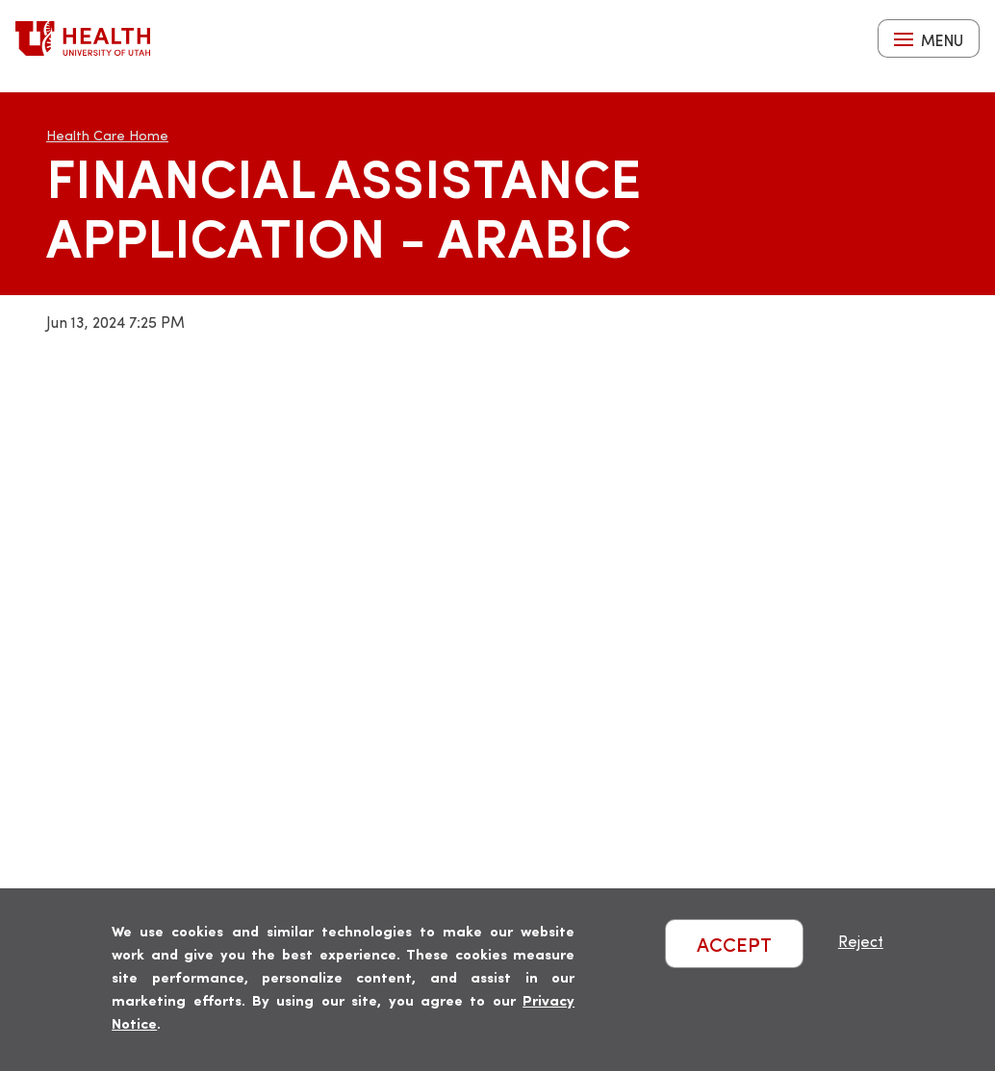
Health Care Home (107, 135)
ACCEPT (734, 944)
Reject (860, 941)
